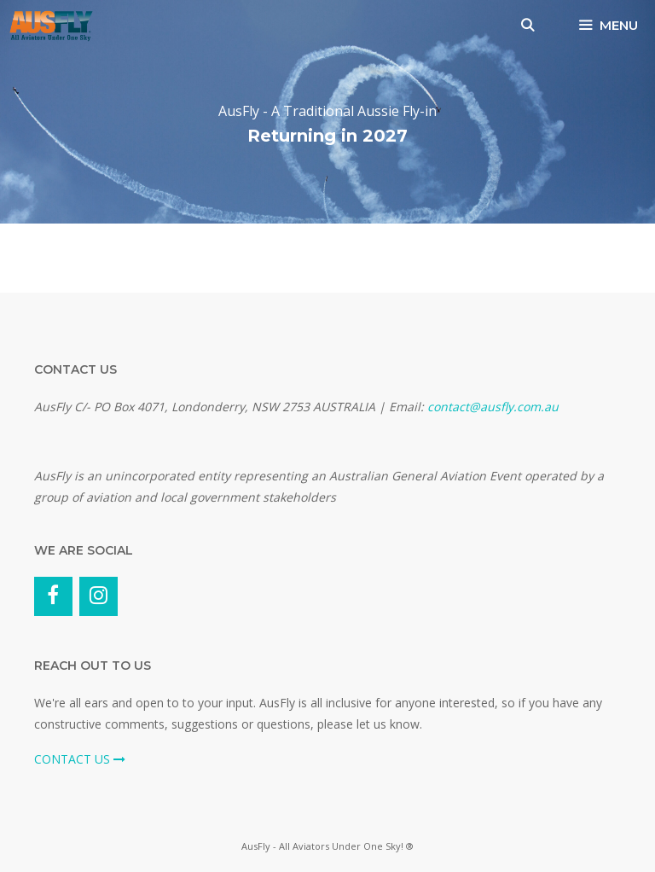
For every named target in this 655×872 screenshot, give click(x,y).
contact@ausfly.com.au (493, 406)
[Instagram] (98, 596)
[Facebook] (53, 596)
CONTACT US (79, 759)
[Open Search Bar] (527, 25)
